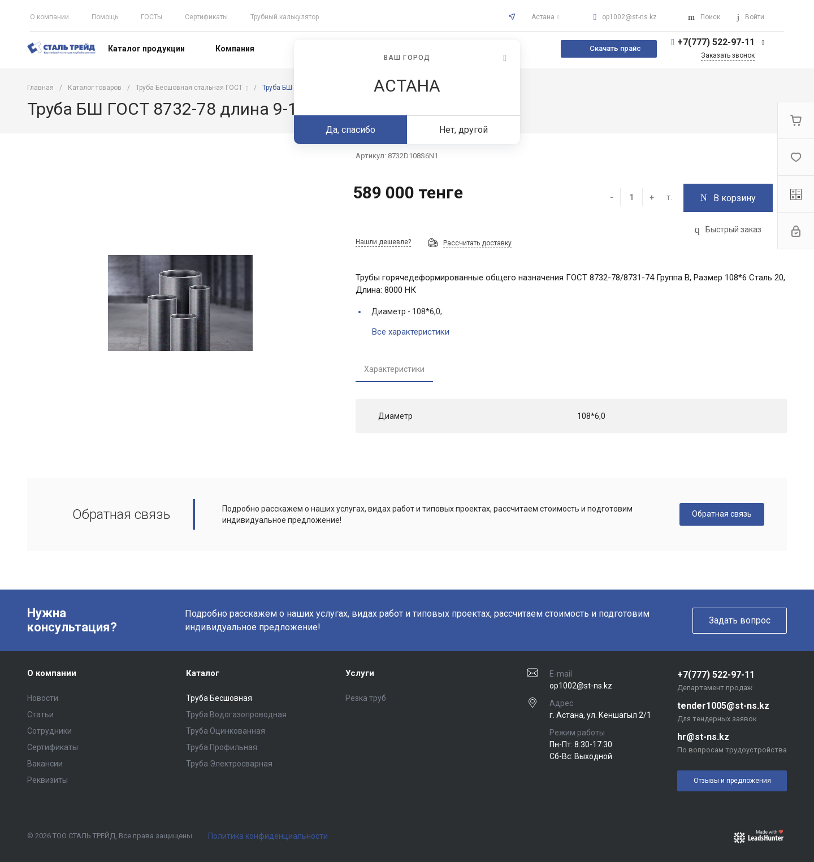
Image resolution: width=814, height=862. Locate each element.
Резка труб (365, 698)
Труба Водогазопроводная (236, 714)
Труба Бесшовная (219, 698)
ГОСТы (151, 17)
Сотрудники (49, 730)
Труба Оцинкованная (225, 730)
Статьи (40, 714)
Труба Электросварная (229, 763)
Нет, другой (463, 129)
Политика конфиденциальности (268, 836)
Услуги (359, 673)
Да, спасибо (350, 129)
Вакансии (45, 763)
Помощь (105, 17)
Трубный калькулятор (284, 17)
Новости (42, 698)
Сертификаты (206, 17)
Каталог (202, 673)
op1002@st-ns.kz (629, 17)
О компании (49, 17)
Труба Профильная (221, 747)
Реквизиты (47, 780)
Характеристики (394, 369)
